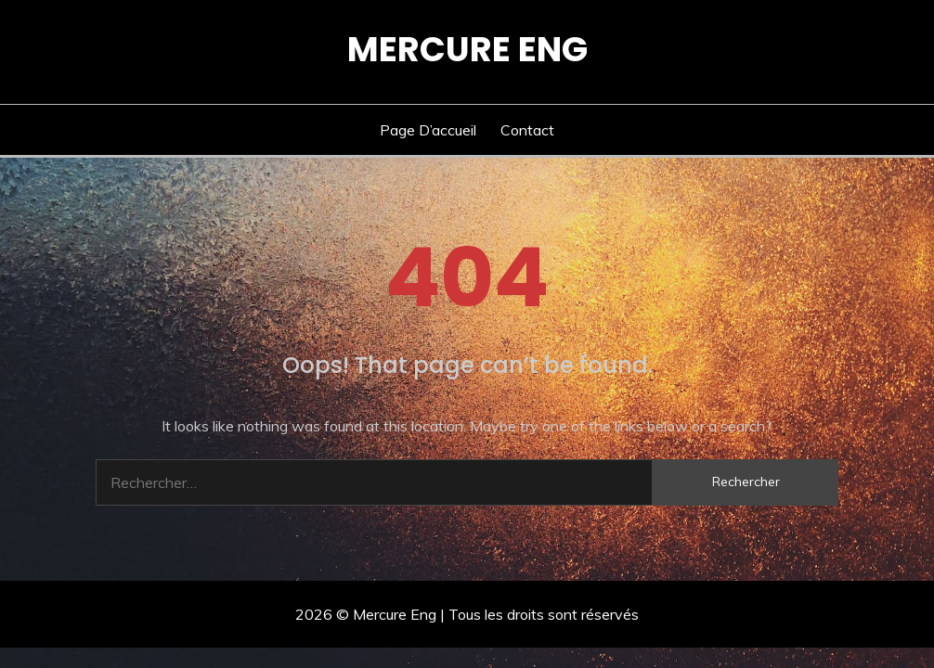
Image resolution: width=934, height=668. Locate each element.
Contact (527, 130)
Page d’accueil (428, 130)
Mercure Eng (467, 49)
